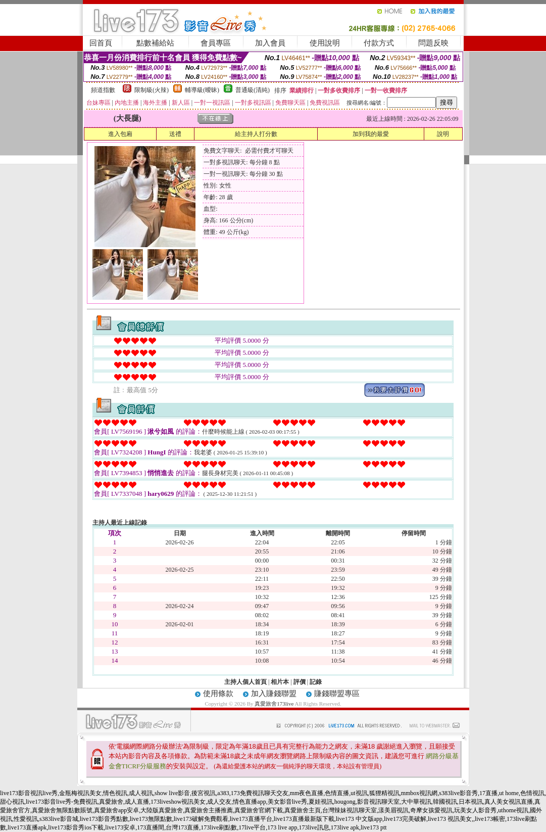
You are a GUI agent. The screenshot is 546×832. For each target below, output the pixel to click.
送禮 (175, 133)
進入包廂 (120, 133)
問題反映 (433, 43)
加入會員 (270, 43)
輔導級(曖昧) (202, 90)
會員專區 (216, 43)
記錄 (316, 681)
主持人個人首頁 (245, 681)
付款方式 (379, 43)
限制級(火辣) (151, 90)
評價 (299, 681)
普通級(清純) (252, 90)
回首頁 (100, 43)
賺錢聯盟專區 (337, 693)
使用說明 (325, 43)
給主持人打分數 (256, 133)
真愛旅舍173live (274, 704)
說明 (443, 133)
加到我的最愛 (371, 133)
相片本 (280, 681)
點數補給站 (155, 43)
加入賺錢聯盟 (273, 693)
